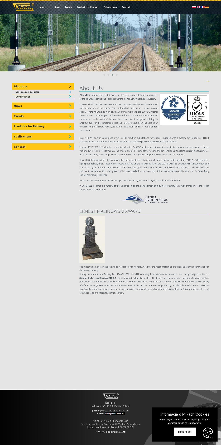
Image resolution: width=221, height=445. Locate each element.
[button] (104, 75)
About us (44, 7)
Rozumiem (184, 431)
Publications (110, 7)
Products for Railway (88, 7)
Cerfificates (23, 96)
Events (68, 7)
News (57, 7)
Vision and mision (27, 92)
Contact (126, 7)
